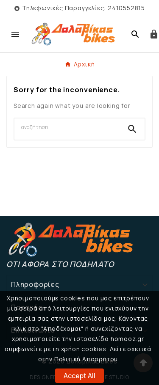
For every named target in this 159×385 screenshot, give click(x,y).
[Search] (67, 127)
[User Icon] (154, 34)
